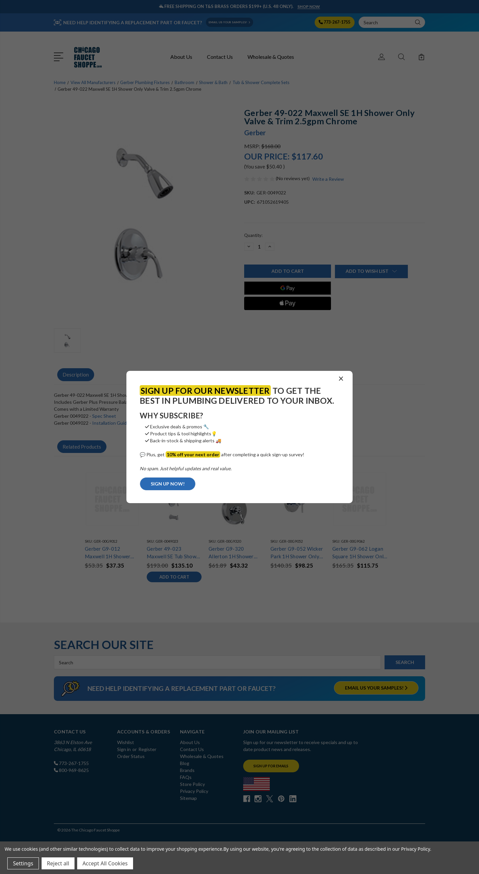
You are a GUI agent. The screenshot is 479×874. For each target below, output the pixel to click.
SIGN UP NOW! (168, 484)
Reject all (58, 863)
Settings (23, 863)
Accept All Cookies (105, 863)
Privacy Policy (415, 849)
